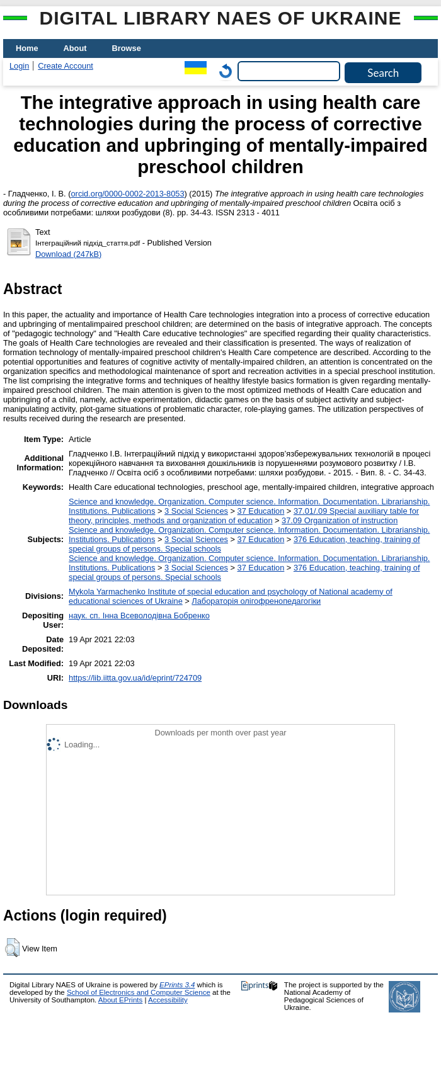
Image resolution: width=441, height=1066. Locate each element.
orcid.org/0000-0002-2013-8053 (128, 193)
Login (19, 66)
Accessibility (168, 1000)
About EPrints (120, 1000)
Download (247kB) (68, 254)
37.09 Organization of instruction (340, 520)
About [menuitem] (75, 48)
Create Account (65, 66)
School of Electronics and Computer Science (138, 992)
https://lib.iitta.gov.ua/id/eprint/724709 (135, 678)
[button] (12, 947)
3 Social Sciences (196, 511)
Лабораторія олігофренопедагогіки (256, 601)
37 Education (261, 511)
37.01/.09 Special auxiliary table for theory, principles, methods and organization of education (244, 515)
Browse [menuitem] (126, 48)
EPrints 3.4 (177, 985)
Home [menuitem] (27, 48)
